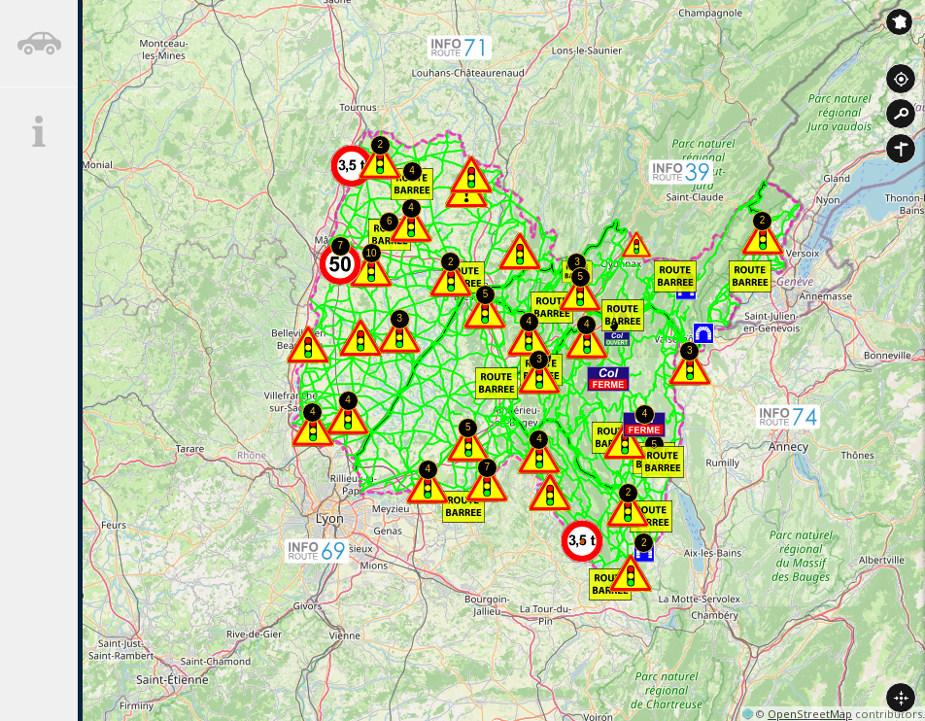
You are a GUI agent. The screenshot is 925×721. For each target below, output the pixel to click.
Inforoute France (899, 22)
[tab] (39, 43)
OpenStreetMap (810, 713)
